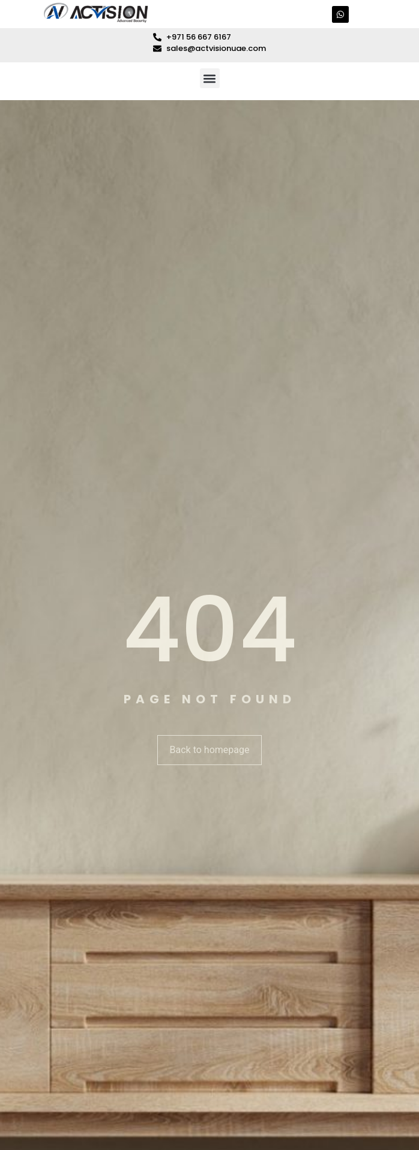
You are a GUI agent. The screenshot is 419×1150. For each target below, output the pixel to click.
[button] (210, 78)
